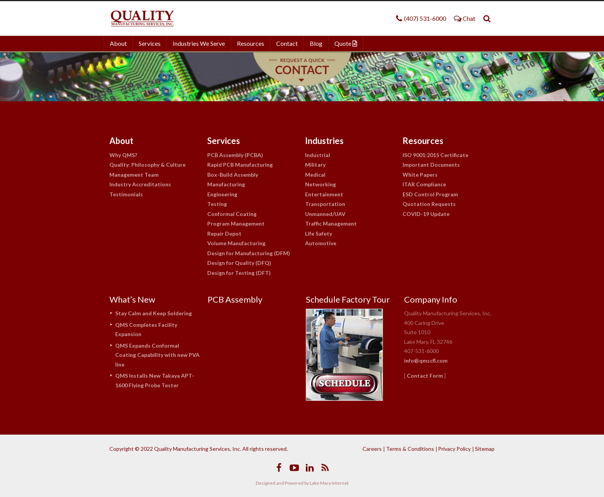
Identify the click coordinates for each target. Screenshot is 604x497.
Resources (250, 43)
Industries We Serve (199, 43)
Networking (320, 184)
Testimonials (126, 194)
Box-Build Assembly (232, 174)
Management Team (134, 174)
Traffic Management (331, 223)
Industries (324, 141)
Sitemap (485, 448)
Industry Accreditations (140, 184)
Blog (316, 43)
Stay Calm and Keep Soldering (153, 313)
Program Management (236, 223)
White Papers (420, 174)
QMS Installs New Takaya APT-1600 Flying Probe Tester (154, 380)
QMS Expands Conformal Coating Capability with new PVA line (157, 355)
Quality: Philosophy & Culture (147, 164)
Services (150, 43)
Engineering (222, 194)
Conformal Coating (232, 214)
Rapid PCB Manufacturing (240, 164)
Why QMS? (123, 155)
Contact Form (425, 375)
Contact (287, 43)
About (118, 43)
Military (315, 164)
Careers (372, 448)
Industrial (317, 155)
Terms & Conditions (410, 448)
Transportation (325, 204)
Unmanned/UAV (325, 214)
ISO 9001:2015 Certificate (435, 155)
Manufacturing (226, 184)
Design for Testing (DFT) (239, 272)
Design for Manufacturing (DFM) (248, 253)
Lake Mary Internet (329, 483)
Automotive (320, 243)
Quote (345, 43)
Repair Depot (224, 233)
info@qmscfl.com (426, 360)
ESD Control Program (430, 194)
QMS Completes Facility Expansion (146, 329)
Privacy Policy (454, 448)
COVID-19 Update (426, 214)
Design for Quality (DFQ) (239, 262)
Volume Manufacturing (236, 243)
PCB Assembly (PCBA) (235, 155)
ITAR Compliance (424, 184)
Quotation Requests (429, 204)
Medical (315, 174)
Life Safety (318, 233)
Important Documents (431, 164)
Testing (217, 204)
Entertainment (324, 194)
